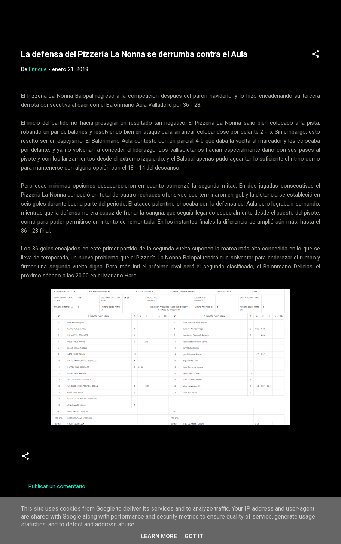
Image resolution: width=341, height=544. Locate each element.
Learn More (159, 536)
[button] (315, 55)
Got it (194, 536)
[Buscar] (330, 20)
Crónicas (50, 459)
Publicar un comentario (56, 486)
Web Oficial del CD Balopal (77, 18)
